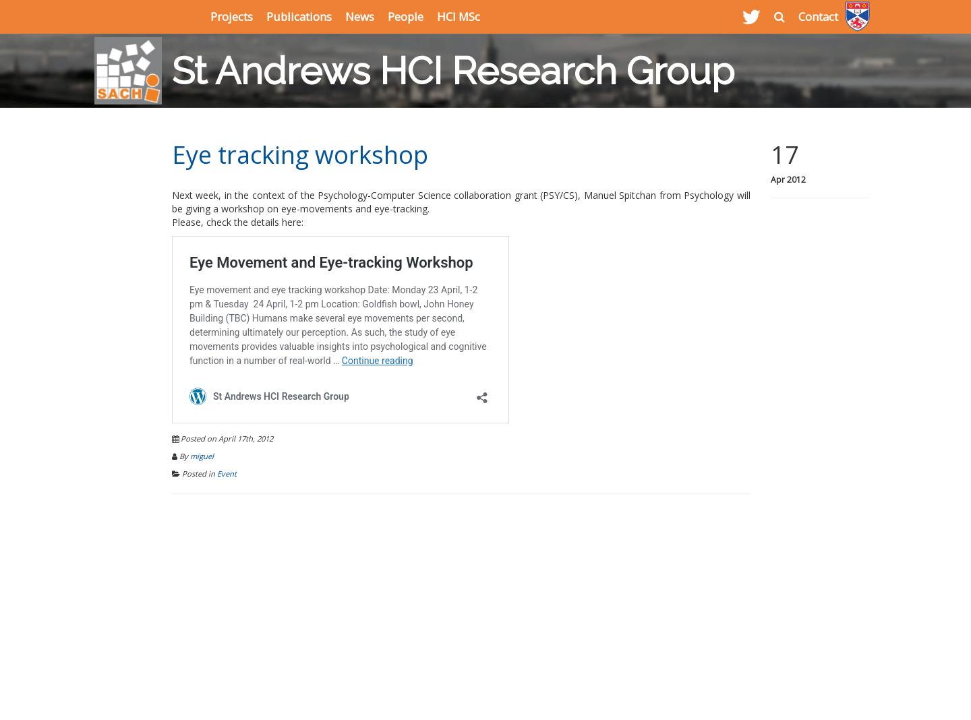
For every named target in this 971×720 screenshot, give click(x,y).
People (405, 16)
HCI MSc (458, 16)
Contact (818, 16)
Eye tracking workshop (300, 154)
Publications (299, 16)
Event (227, 474)
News (359, 16)
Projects (231, 16)
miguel (202, 456)
